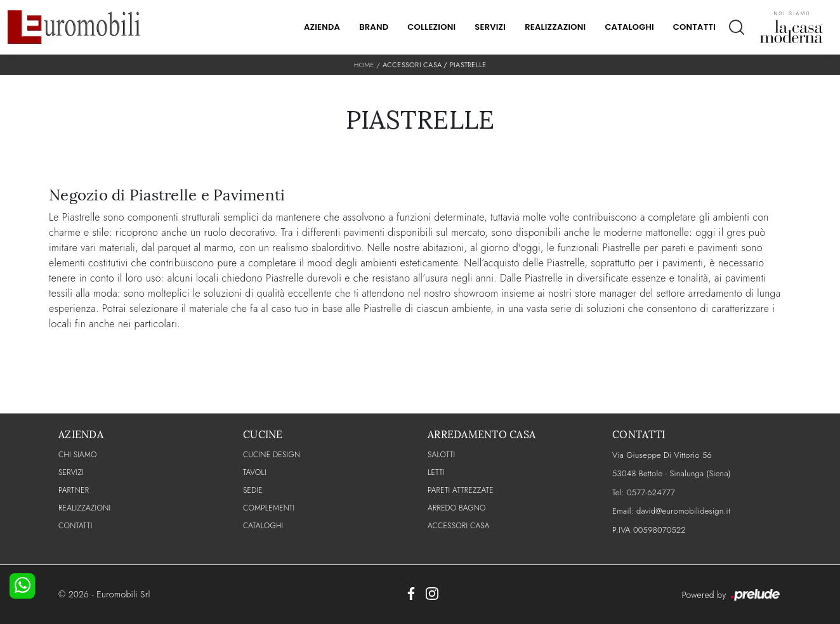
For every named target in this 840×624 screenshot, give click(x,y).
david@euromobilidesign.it (683, 511)
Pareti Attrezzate (461, 490)
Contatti (694, 27)
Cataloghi (629, 27)
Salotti (441, 454)
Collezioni (431, 27)
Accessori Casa (412, 65)
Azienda (322, 27)
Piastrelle (468, 65)
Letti (436, 472)
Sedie (253, 490)
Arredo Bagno (457, 508)
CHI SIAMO (77, 454)
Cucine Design (271, 454)
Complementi (268, 508)
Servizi (490, 27)
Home (364, 65)
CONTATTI (75, 525)
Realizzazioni (555, 27)
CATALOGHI (263, 525)
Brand (373, 27)
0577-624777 (651, 492)
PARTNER (73, 490)
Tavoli (254, 472)
